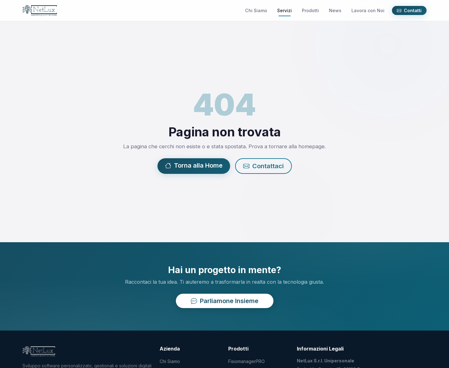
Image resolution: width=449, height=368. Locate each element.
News (335, 10)
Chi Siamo (256, 10)
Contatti (409, 10)
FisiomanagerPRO (246, 361)
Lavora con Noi (367, 10)
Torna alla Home (194, 165)
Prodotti (310, 10)
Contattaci (263, 166)
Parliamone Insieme (224, 301)
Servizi (284, 10)
